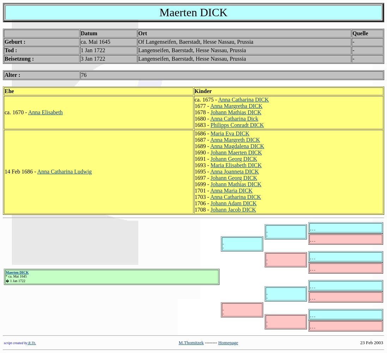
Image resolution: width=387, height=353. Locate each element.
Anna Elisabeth (45, 112)
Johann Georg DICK (234, 159)
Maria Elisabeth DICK (236, 165)
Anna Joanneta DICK (234, 172)
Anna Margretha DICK (236, 106)
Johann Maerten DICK (236, 153)
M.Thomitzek (191, 342)
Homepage (228, 342)
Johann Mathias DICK (236, 112)
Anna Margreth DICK (235, 140)
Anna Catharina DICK (243, 100)
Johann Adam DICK (234, 203)
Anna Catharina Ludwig (64, 172)
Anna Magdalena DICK (237, 146)
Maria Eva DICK (230, 133)
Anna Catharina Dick (234, 119)
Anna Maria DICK (231, 191)
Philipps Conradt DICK (237, 125)
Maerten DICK (17, 272)
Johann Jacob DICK (233, 210)
